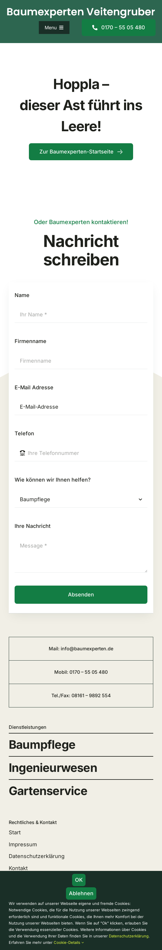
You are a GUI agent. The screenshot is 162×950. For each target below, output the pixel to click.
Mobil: (61, 672)
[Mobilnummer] (119, 27)
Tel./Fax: (61, 695)
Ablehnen (81, 893)
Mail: (55, 648)
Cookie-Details (69, 942)
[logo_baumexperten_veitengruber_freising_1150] (81, 8)
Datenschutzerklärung (129, 936)
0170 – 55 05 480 (88, 672)
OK (79, 880)
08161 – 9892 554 (91, 695)
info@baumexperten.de (87, 648)
